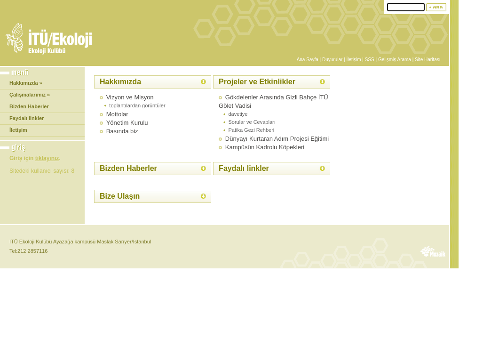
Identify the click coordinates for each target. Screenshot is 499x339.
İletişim (353, 59)
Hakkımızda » (25, 83)
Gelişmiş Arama (394, 59)
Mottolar (117, 114)
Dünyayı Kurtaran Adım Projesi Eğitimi (277, 138)
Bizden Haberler (29, 106)
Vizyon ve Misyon (130, 97)
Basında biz (122, 131)
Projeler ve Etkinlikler (257, 82)
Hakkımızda (120, 82)
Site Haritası (427, 59)
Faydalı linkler (26, 118)
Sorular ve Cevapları (251, 122)
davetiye (237, 114)
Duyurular (332, 59)
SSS (369, 59)
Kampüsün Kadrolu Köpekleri (264, 147)
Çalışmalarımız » (29, 94)
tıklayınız (47, 158)
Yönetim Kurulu (127, 122)
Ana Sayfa (307, 59)
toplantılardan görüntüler (137, 105)
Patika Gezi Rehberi (251, 130)
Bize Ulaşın (120, 196)
